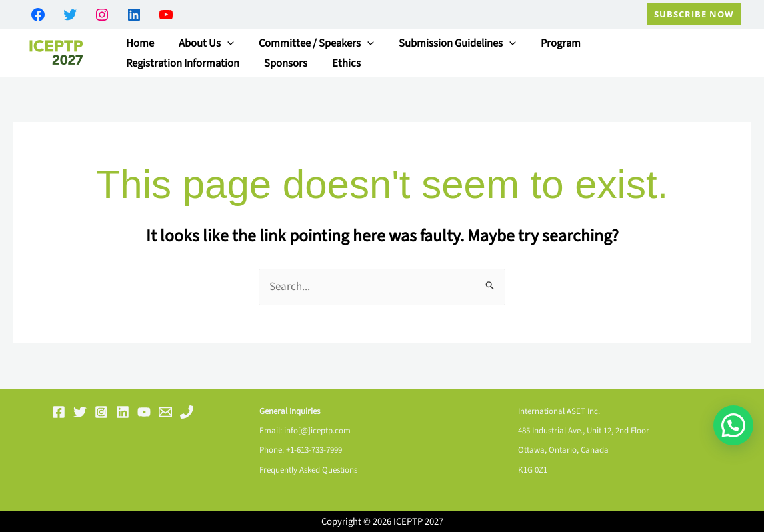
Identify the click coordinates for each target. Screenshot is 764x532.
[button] (694, 14)
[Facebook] (58, 412)
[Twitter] (80, 412)
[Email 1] (165, 412)
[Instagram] (101, 412)
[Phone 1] (186, 412)
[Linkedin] (122, 412)
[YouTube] (144, 412)
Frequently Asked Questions (308, 470)
